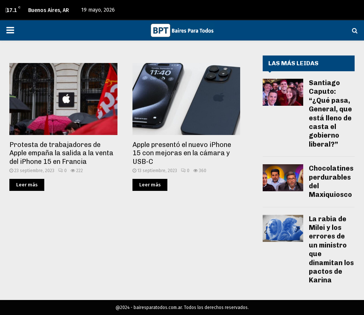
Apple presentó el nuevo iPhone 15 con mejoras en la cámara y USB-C (181, 153)
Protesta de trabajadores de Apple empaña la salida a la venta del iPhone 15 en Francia (61, 153)
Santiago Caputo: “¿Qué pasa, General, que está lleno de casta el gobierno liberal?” (330, 113)
